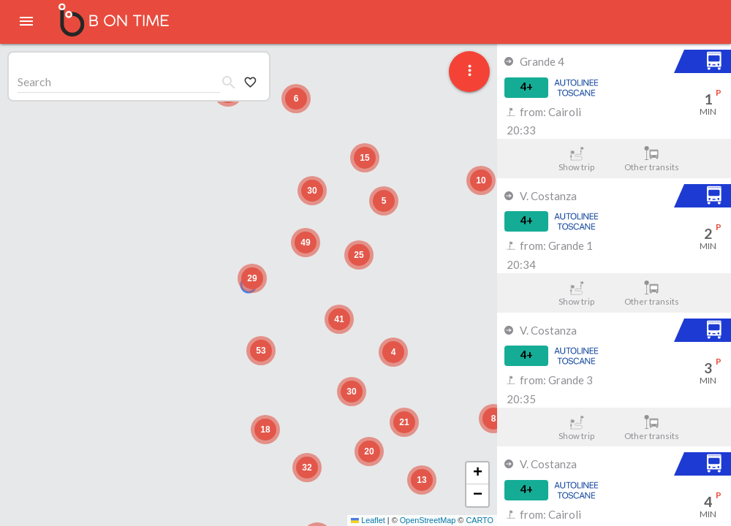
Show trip (576, 159)
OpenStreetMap (428, 520)
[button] (252, 278)
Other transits (652, 159)
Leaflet (368, 520)
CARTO (479, 520)
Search (34, 81)
